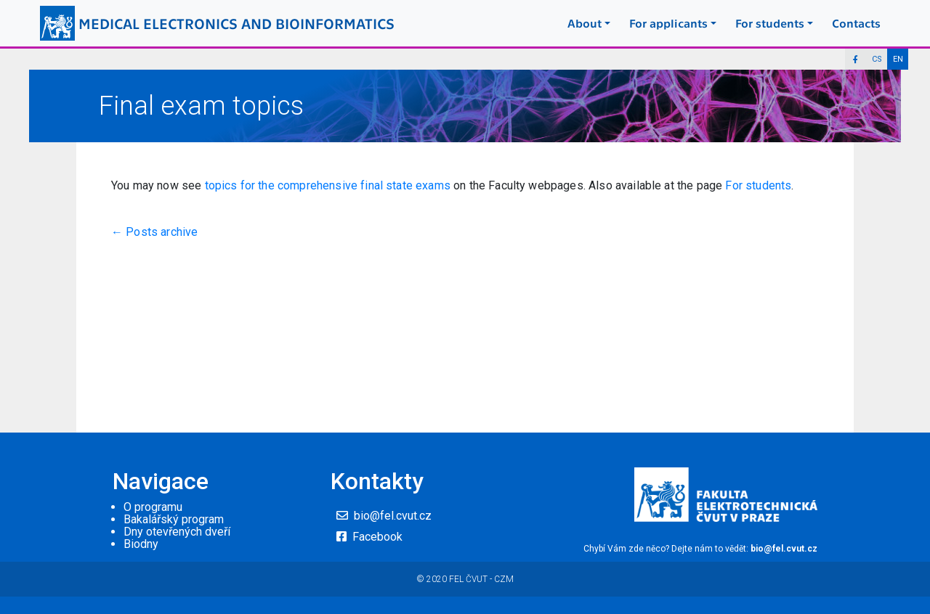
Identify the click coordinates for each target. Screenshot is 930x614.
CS (877, 59)
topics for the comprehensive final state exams (329, 185)
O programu (153, 507)
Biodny (141, 544)
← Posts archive (154, 232)
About (584, 23)
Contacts (856, 23)
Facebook (377, 537)
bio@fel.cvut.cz (393, 516)
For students (769, 23)
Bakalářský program (174, 519)
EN (898, 59)
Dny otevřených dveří (177, 532)
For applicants (668, 23)
